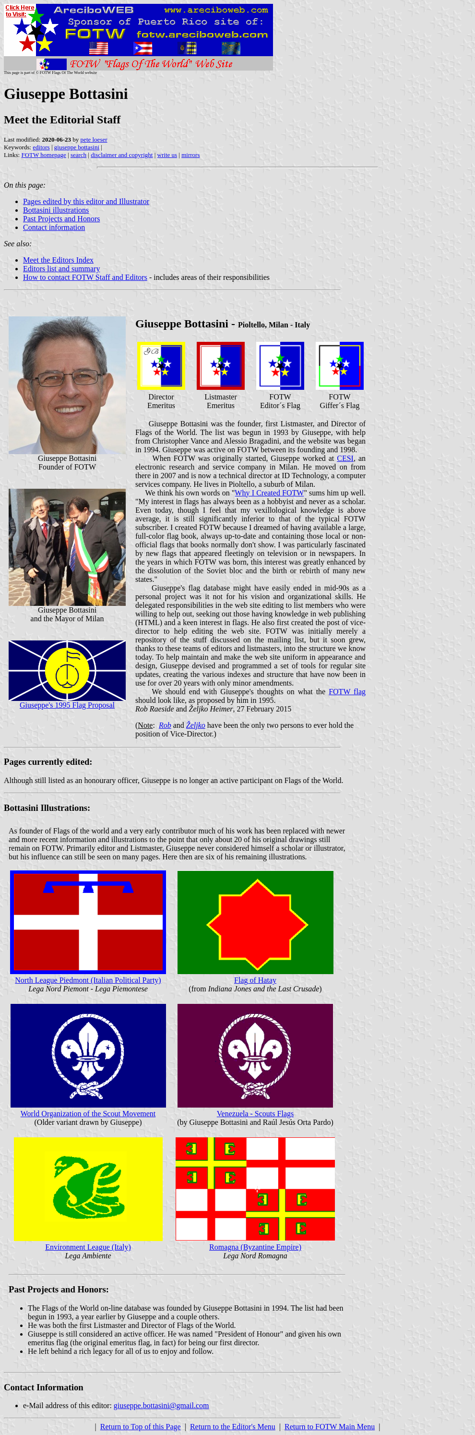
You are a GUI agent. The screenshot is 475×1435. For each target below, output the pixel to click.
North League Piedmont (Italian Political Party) (88, 980)
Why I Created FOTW (269, 493)
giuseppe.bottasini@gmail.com (161, 1405)
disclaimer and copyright (122, 154)
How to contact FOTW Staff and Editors (85, 277)
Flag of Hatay (255, 980)
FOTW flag (347, 691)
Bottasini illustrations (56, 210)
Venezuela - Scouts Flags (255, 1113)
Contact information (54, 227)
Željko (195, 725)
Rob (165, 725)
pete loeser (94, 139)
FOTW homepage (43, 154)
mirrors (190, 154)
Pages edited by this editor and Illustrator (86, 201)
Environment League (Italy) (88, 1247)
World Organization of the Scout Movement (88, 1113)
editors (41, 147)
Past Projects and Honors (61, 219)
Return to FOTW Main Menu (330, 1427)
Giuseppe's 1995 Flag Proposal (67, 705)
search (78, 154)
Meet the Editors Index (58, 260)
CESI (345, 458)
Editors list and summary (61, 269)
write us (167, 154)
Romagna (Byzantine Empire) (255, 1247)
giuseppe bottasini (76, 147)
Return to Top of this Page (140, 1427)
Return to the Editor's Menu (232, 1427)
